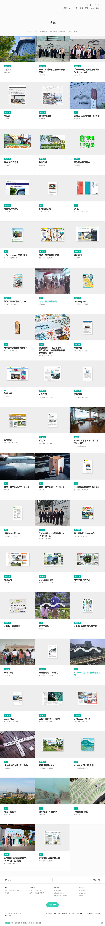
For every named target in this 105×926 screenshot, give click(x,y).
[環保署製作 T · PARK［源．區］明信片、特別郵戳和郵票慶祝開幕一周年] (52, 335)
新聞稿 (62, 29)
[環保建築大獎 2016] (17, 520)
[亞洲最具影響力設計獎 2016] (87, 474)
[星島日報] (52, 149)
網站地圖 (97, 911)
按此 (14, 923)
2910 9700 (57, 888)
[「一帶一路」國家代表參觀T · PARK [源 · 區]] (87, 56)
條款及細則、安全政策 (60, 911)
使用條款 (72, 911)
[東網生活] (17, 566)
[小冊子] (87, 195)
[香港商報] (17, 427)
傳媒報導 (53, 29)
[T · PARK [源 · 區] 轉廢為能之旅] (87, 659)
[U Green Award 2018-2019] (17, 242)
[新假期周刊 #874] (52, 752)
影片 (75, 29)
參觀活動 (43, 29)
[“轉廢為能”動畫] (87, 798)
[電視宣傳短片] (52, 613)
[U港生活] (17, 56)
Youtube (81, 893)
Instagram (82, 890)
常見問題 (48, 911)
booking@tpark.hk (60, 893)
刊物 (69, 29)
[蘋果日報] (17, 381)
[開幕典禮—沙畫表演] (52, 798)
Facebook (82, 888)
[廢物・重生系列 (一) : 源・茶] (52, 474)
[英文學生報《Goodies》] (87, 520)
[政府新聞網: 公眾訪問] (52, 659)
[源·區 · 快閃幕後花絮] (52, 288)
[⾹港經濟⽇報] (52, 195)
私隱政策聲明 (81, 911)
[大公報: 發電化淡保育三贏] (87, 613)
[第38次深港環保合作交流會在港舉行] (52, 56)
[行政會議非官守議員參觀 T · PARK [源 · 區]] (52, 520)
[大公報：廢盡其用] (17, 613)
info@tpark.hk (59, 890)
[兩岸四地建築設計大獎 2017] (17, 335)
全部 (29, 29)
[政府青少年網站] (17, 195)
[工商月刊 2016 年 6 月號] (52, 706)
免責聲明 (90, 911)
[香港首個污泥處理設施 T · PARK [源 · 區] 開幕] (17, 845)
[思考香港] (87, 242)
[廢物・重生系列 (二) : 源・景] (17, 474)
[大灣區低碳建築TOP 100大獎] (87, 103)
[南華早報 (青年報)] (87, 566)
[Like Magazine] (87, 288)
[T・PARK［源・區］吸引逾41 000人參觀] (87, 427)
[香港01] (52, 427)
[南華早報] (87, 335)
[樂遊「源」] (17, 659)
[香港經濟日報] (52, 103)
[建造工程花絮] (17, 798)
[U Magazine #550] (87, 706)
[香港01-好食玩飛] (17, 149)
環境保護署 (8, 913)
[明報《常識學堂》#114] (52, 242)
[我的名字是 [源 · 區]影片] (17, 752)
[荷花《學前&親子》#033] (17, 288)
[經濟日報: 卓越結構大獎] (52, 845)
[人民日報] (52, 381)
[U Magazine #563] (52, 566)
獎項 (36, 29)
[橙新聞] (17, 103)
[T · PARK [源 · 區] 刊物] (87, 752)
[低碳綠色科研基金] (87, 149)
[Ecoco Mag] (17, 706)
